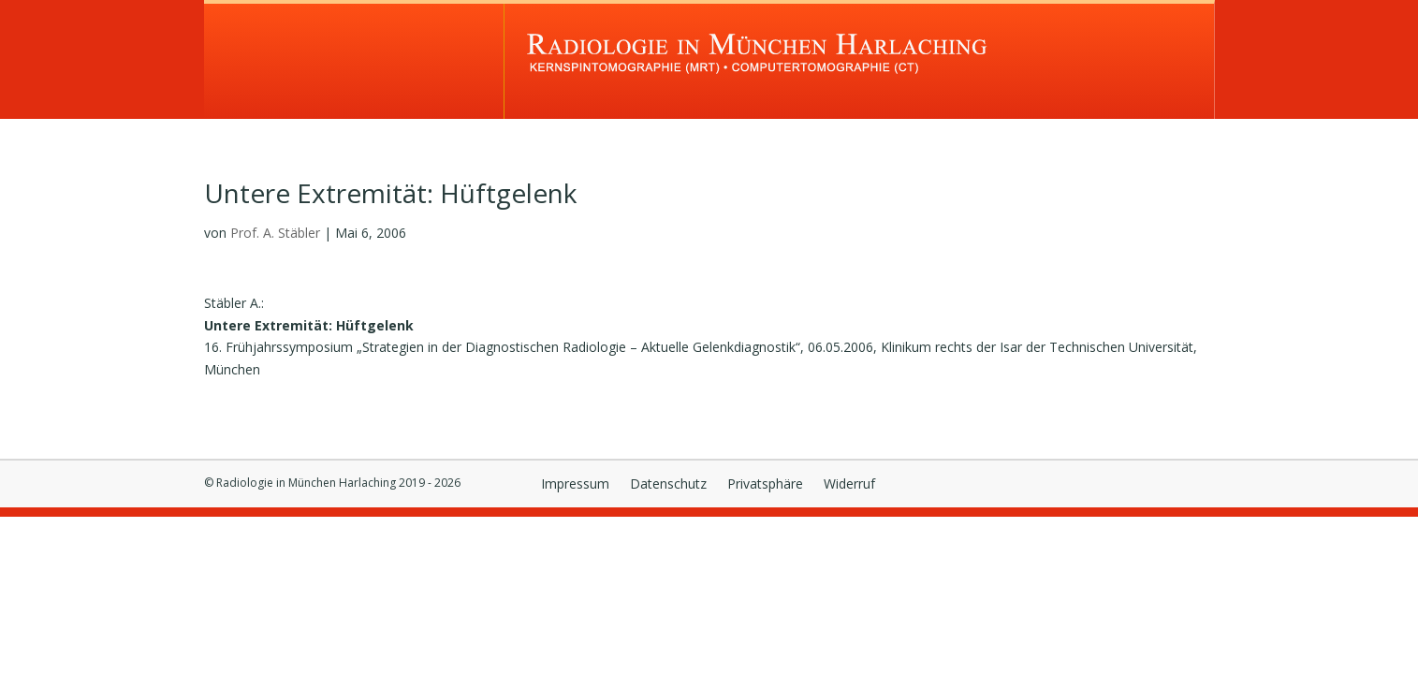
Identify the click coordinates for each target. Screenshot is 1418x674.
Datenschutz (668, 484)
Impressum (575, 484)
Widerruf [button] (849, 484)
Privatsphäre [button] (765, 484)
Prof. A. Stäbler (275, 233)
